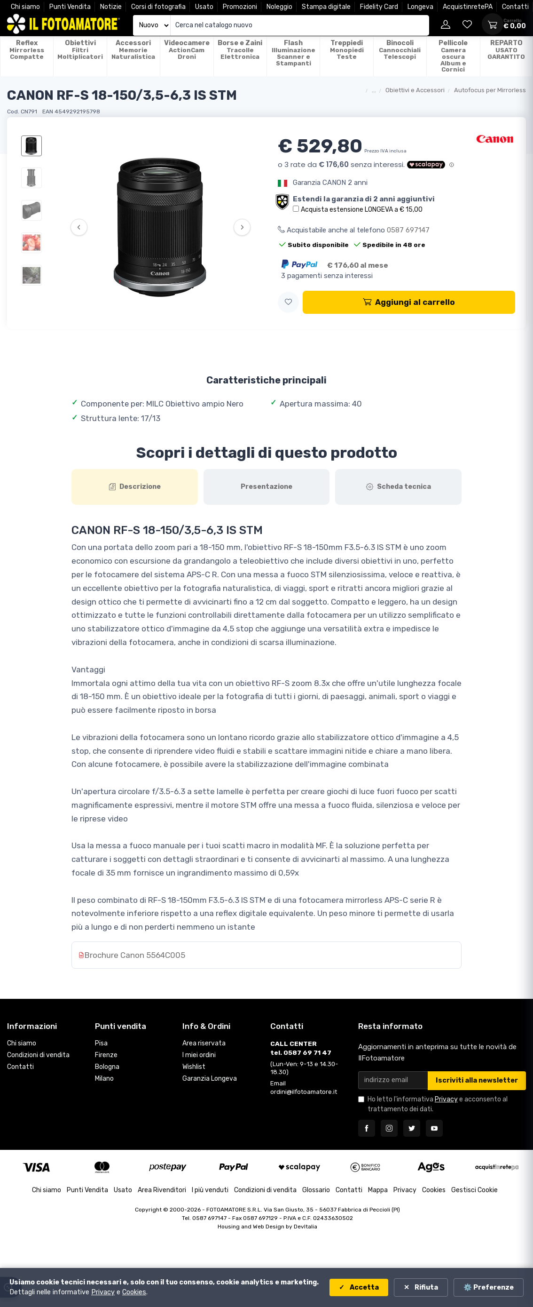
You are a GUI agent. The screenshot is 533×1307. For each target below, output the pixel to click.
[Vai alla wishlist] (467, 24)
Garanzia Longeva (209, 1079)
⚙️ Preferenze (488, 1287)
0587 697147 (408, 230)
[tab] (134, 487)
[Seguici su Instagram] (389, 1128)
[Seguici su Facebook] (366, 1128)
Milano (104, 1079)
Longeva (420, 7)
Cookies (434, 1190)
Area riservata (204, 1044)
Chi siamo (25, 7)
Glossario (316, 1190)
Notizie (111, 7)
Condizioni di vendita (38, 1056)
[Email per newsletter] (393, 1080)
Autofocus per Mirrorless (490, 90)
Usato (204, 7)
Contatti (515, 7)
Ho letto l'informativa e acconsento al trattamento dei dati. (438, 1104)
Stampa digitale (326, 7)
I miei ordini (199, 1056)
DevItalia (305, 1226)
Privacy (446, 1099)
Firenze (106, 1056)
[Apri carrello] (492, 24)
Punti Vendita (70, 7)
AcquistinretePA (468, 7)
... (374, 90)
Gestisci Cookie (474, 1190)
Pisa (101, 1044)
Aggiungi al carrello (409, 302)
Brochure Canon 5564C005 (135, 955)
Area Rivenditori (162, 1190)
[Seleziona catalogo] (152, 25)
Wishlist (193, 1067)
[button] (288, 302)
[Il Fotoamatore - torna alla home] (63, 24)
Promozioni (240, 7)
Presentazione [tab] (266, 487)
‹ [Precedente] (78, 227)
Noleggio (279, 7)
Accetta (363, 1287)
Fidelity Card (379, 7)
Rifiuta (425, 1287)
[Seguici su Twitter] (411, 1128)
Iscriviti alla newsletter (477, 1081)
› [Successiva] (242, 227)
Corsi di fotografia (158, 7)
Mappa (378, 1190)
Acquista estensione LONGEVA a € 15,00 (362, 210)
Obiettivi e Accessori (415, 90)
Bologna (107, 1067)
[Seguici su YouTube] (434, 1128)
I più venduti (210, 1190)
